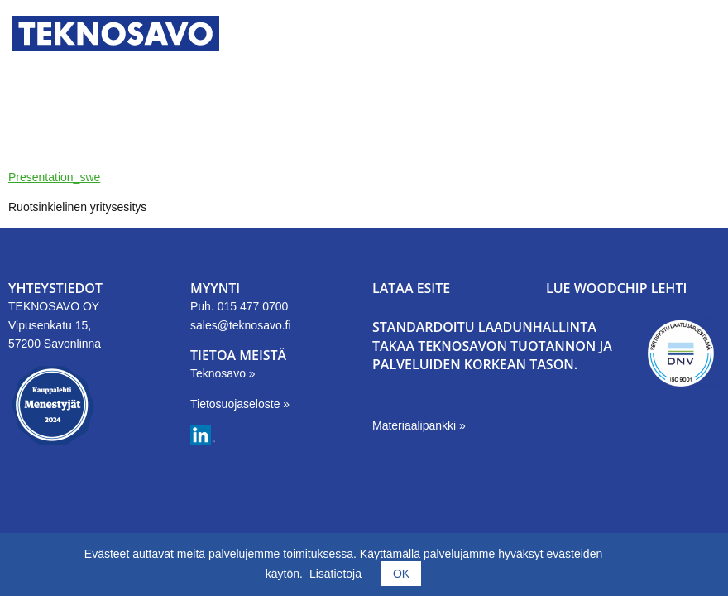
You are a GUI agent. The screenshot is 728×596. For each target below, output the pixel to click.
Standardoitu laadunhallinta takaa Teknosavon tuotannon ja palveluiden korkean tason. (492, 345)
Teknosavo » (223, 373)
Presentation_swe (54, 177)
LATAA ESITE (411, 288)
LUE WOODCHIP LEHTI (616, 288)
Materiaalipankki (415, 425)
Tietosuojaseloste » (240, 404)
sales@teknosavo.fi (240, 325)
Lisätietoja (335, 573)
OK (401, 573)
